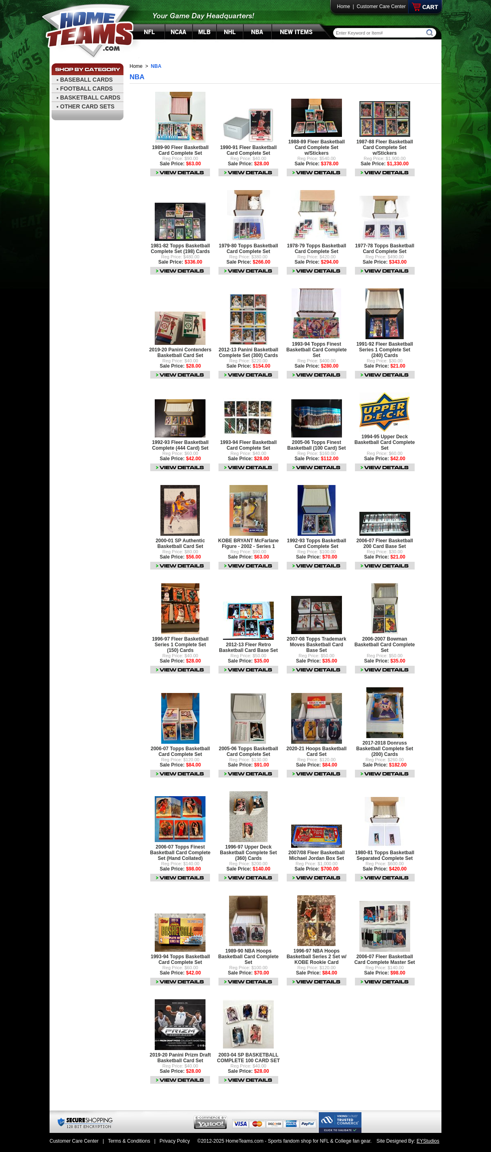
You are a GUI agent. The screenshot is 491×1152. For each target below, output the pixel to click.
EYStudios (428, 1141)
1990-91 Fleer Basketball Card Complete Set (248, 150)
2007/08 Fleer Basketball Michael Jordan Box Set (316, 855)
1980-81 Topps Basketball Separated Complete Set (384, 855)
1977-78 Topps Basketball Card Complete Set (384, 248)
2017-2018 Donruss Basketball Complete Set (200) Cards (384, 748)
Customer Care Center (381, 6)
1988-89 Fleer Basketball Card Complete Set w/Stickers (316, 147)
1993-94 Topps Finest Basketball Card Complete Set (316, 349)
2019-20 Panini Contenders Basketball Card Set (180, 352)
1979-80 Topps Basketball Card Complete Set (248, 248)
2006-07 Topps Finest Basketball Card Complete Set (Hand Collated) (180, 852)
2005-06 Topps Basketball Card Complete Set (248, 751)
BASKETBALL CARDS (90, 97)
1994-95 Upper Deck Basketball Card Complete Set (385, 442)
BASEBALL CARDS (86, 79)
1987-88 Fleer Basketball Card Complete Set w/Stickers (384, 147)
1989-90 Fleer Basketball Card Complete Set (180, 150)
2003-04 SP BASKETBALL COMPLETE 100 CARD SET (248, 1057)
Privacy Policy (175, 1141)
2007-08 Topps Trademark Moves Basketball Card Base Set (316, 644)
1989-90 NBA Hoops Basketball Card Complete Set (248, 956)
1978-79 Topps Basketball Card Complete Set (316, 248)
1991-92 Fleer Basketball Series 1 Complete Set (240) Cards (384, 349)
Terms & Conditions (129, 1141)
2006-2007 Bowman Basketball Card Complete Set (385, 644)
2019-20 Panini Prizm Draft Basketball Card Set (180, 1057)
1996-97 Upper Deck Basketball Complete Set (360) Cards (248, 852)
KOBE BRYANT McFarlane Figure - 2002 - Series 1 (248, 543)
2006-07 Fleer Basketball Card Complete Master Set (384, 959)
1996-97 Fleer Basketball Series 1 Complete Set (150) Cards (180, 644)
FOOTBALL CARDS (86, 88)
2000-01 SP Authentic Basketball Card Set (180, 543)
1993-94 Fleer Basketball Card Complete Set (248, 445)
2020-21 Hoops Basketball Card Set (316, 751)
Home (343, 6)
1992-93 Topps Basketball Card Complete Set (316, 543)
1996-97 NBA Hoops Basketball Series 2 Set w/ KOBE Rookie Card (316, 956)
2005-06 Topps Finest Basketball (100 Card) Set (316, 445)
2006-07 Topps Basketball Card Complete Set (180, 751)
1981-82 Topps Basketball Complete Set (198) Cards (180, 248)
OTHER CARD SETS (87, 106)
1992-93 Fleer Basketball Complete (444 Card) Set (180, 445)
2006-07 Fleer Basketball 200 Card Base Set (384, 543)
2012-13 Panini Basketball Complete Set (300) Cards (248, 352)
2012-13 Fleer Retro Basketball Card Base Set (248, 647)
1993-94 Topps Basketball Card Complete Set (180, 959)
